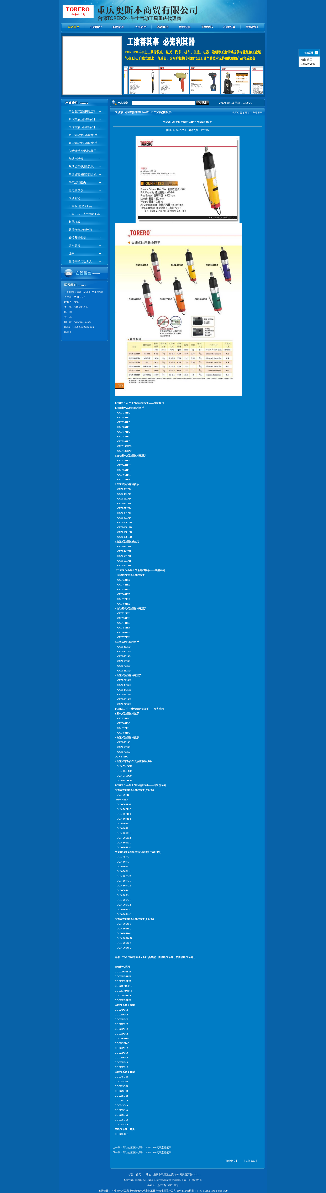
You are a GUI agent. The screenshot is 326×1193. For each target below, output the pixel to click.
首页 (247, 112)
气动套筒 (74, 198)
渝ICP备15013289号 (168, 1185)
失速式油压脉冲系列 (82, 127)
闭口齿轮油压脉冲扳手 (83, 135)
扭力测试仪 (76, 190)
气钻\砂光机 (76, 158)
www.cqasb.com (82, 321)
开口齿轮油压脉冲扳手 (83, 143)
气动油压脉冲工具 (166, 1190)
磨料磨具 (74, 245)
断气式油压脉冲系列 (82, 119)
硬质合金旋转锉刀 (80, 229)
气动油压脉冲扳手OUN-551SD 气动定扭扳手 (147, 1152)
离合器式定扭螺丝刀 (82, 111)
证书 (71, 253)
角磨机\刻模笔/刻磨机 (82, 174)
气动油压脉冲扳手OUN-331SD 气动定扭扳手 (147, 1147)
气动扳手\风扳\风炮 (81, 166)
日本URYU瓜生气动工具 (84, 214)
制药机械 (74, 221)
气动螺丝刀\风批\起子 (82, 150)
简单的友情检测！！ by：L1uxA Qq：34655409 (202, 1190)
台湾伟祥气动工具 (80, 261)
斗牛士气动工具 (120, 1190)
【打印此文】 (230, 1160)
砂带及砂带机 (77, 237)
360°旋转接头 (77, 182)
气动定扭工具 (147, 1190)
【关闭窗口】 (250, 1160)
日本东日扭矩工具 (80, 206)
